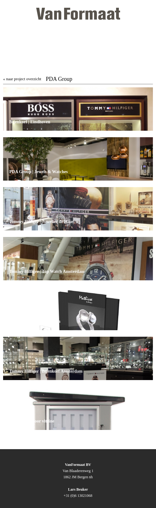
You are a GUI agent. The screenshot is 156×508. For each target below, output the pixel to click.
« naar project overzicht (22, 79)
